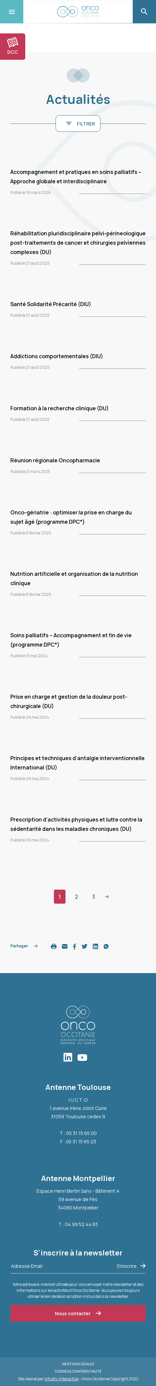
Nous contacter (78, 1313)
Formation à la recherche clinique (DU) (59, 408)
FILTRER (80, 124)
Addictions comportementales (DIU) (56, 356)
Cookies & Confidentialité (78, 1371)
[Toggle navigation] (11, 11)
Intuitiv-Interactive (61, 1379)
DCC (12, 46)
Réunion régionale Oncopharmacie (55, 460)
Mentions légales (78, 1364)
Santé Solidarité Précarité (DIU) (50, 304)
